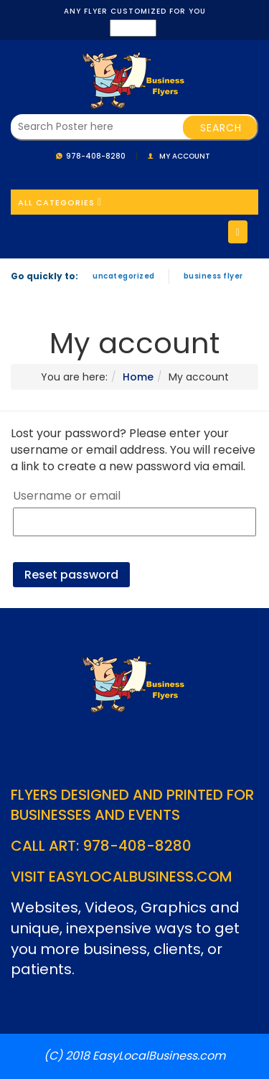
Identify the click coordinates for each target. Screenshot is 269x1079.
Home (138, 377)
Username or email (67, 495)
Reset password (71, 574)
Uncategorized (124, 276)
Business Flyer (213, 276)
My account (184, 156)
